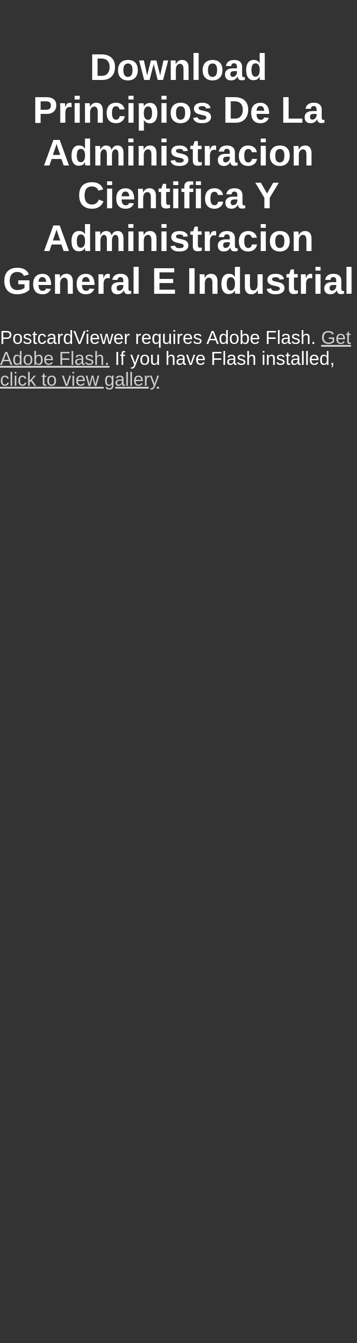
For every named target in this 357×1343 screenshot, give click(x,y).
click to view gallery (79, 379)
